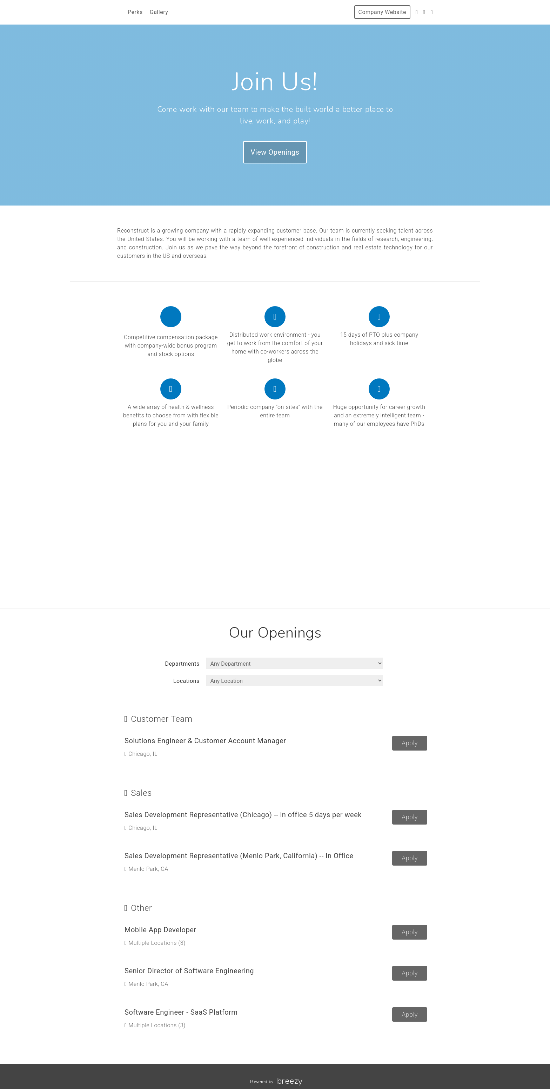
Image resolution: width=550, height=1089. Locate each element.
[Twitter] (417, 12)
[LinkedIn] (432, 12)
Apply (410, 743)
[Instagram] (424, 12)
